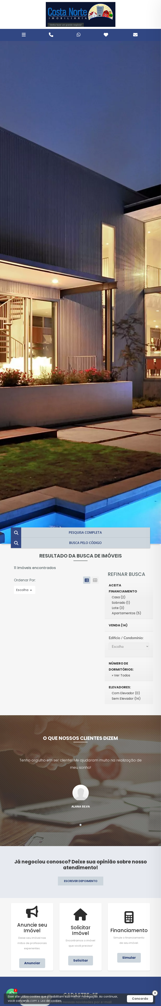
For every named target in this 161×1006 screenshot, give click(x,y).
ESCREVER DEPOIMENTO (80, 881)
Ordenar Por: (25, 580)
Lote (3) (118, 608)
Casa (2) (118, 597)
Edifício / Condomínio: (126, 638)
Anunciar (32, 963)
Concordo (140, 999)
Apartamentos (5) (126, 613)
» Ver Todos (121, 675)
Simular (129, 957)
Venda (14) (118, 625)
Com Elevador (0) (126, 693)
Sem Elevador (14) (126, 698)
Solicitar (80, 960)
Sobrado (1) (121, 602)
